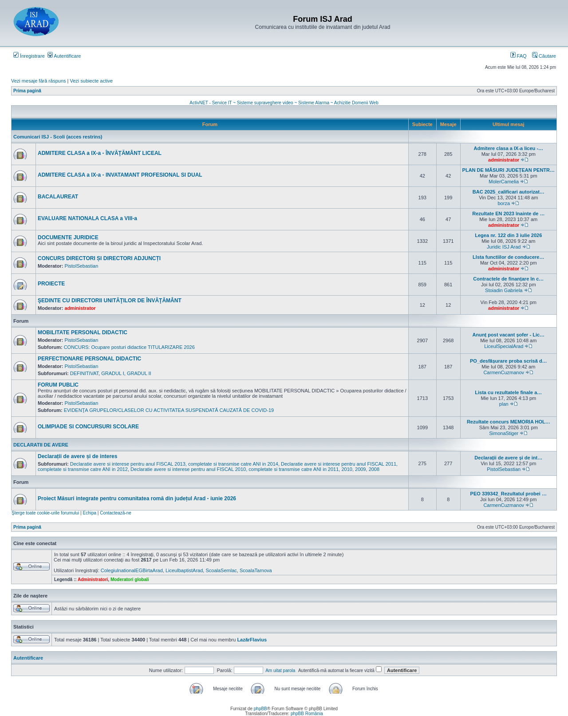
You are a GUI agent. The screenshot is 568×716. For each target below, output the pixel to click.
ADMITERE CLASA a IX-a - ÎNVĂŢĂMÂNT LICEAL (100, 153)
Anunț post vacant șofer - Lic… (509, 334)
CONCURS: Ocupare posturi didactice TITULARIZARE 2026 (129, 347)
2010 (346, 469)
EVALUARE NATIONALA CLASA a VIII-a (87, 218)
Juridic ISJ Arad (504, 246)
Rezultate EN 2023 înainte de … (508, 213)
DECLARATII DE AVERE (40, 444)
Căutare (544, 56)
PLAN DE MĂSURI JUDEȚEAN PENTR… (508, 170)
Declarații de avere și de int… (508, 457)
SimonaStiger (503, 433)
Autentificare (64, 56)
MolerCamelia (504, 181)
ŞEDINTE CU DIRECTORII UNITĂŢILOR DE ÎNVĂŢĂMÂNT (109, 300)
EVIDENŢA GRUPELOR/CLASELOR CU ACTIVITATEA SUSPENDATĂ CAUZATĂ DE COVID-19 (169, 410)
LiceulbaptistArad (184, 570)
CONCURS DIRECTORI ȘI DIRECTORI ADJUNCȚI (99, 258)
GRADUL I (112, 373)
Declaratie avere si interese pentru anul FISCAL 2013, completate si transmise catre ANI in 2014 (174, 464)
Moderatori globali (129, 579)
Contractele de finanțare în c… (508, 278)
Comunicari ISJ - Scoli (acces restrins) (58, 136)
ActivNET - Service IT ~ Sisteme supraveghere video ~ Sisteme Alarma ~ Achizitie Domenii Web (283, 102)
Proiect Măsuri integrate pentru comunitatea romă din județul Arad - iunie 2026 (137, 498)
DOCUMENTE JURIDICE (68, 237)
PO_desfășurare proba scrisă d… (508, 361)
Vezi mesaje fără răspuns (38, 80)
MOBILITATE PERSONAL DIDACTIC (82, 332)
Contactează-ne (115, 512)
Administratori (93, 579)
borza (504, 203)
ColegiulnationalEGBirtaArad (132, 570)
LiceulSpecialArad (503, 346)
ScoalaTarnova (256, 570)
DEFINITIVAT (84, 373)
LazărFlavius (252, 639)
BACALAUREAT (58, 197)
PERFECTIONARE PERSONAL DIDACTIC (89, 359)
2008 (374, 469)
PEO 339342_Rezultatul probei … (508, 493)
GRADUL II (139, 373)
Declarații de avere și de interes (77, 456)
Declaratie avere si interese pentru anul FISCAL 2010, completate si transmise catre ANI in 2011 (234, 469)
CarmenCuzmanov (503, 372)
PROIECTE (51, 284)
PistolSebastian (82, 266)
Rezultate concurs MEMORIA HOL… (508, 421)
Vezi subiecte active (91, 80)
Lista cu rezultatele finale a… (508, 392)
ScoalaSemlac (221, 570)
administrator (503, 159)
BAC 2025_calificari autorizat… (508, 191)
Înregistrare (29, 56)
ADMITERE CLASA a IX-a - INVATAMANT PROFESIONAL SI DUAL (120, 175)
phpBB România (307, 713)
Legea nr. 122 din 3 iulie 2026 (508, 235)
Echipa (89, 512)
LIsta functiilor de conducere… (508, 257)
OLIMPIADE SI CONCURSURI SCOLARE (88, 426)
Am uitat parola (280, 670)
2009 (360, 469)
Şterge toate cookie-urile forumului (45, 512)
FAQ (518, 56)
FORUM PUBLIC (58, 385)
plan (504, 404)
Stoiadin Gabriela (503, 290)
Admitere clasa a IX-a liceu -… (509, 148)
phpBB (260, 708)
